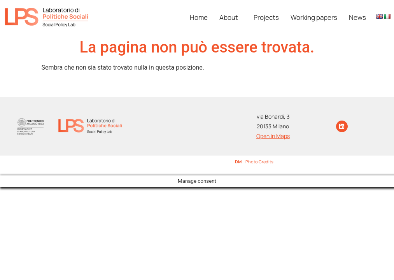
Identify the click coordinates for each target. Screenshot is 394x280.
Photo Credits (259, 161)
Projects (266, 17)
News (357, 17)
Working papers (314, 17)
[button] (231, 17)
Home (199, 17)
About (228, 17)
